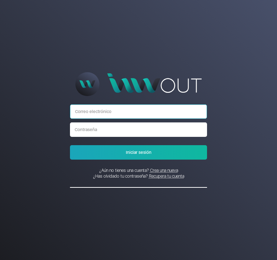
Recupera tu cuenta (166, 176)
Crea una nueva (164, 170)
